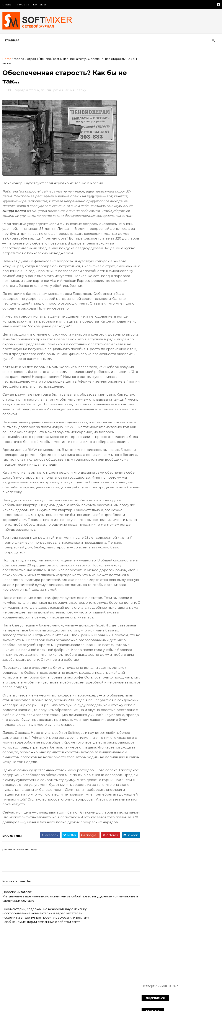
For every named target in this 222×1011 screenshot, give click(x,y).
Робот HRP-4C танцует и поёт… (186, 260)
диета (163, 311)
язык (164, 401)
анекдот (150, 296)
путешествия (154, 379)
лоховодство (170, 341)
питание (150, 364)
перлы (200, 356)
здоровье (170, 319)
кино (148, 334)
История (150, 289)
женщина (182, 311)
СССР (187, 289)
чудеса (206, 394)
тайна (193, 386)
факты (173, 394)
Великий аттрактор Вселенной (185, 225)
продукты (202, 364)
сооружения (172, 386)
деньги (209, 304)
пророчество (154, 371)
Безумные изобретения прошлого (188, 207)
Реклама (23, 4)
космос (189, 334)
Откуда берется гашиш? (180, 155)
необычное (153, 356)
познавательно (176, 364)
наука (187, 349)
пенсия (45, 58)
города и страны (26, 58)
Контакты (39, 4)
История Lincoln (173, 137)
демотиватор (187, 304)
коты (205, 334)
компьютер (167, 334)
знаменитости (195, 319)
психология (181, 371)
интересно (152, 326)
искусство (198, 326)
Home (7, 58)
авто (202, 289)
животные (204, 311)
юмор (148, 401)
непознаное (178, 356)
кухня (148, 341)
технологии (152, 394)
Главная (8, 4)
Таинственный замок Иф (180, 190)
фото (189, 394)
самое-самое (182, 379)
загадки (150, 319)
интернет (175, 326)
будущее (170, 296)
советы (150, 386)
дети (148, 311)
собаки (205, 379)
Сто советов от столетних (167, 423)
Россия (170, 289)
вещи (188, 296)
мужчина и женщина (160, 349)
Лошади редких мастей (179, 242)
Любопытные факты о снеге (183, 102)
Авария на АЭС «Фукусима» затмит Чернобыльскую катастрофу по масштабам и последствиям (188, 176)
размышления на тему (69, 58)
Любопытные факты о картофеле (187, 119)
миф (190, 341)
